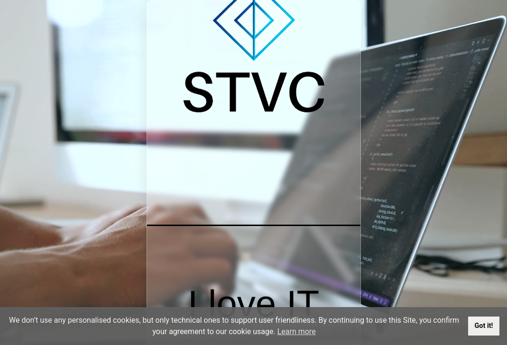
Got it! (484, 326)
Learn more (296, 331)
